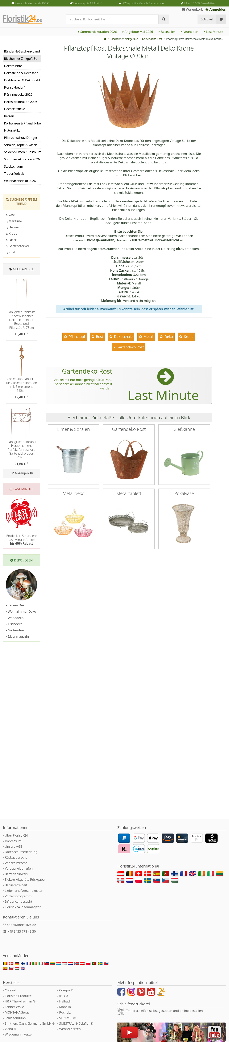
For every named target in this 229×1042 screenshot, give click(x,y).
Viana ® (10, 1029)
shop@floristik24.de (21, 924)
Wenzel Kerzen (70, 1029)
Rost (99, 336)
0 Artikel (207, 19)
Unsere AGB (13, 846)
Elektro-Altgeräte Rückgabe (24, 879)
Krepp (11, 233)
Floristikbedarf (14, 87)
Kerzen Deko (16, 605)
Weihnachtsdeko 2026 (20, 181)
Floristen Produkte (18, 996)
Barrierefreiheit (16, 885)
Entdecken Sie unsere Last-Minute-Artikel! (21, 539)
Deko (168, 336)
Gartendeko (15, 630)
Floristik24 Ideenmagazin (23, 907)
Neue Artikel (23, 269)
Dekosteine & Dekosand (21, 73)
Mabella (65, 1007)
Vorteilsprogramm (18, 896)
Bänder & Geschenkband (22, 51)
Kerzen (9, 116)
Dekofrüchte (13, 66)
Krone (188, 336)
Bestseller (167, 31)
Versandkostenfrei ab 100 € (31, 3)
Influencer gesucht (18, 901)
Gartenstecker (17, 246)
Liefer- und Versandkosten (24, 890)
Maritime (14, 221)
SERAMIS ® (67, 1018)
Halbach (65, 1001)
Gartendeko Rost (152, 39)
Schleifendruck (15, 1018)
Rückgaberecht (16, 857)
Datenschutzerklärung (21, 852)
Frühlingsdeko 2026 (18, 94)
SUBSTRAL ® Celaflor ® (76, 1023)
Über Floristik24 (16, 835)
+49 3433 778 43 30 (22, 931)
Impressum (13, 841)
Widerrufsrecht (16, 863)
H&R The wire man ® (20, 1001)
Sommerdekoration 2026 (97, 31)
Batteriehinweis (16, 874)
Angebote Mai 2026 (138, 31)
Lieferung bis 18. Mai (87, 3)
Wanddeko (14, 618)
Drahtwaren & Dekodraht (22, 80)
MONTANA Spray (17, 1012)
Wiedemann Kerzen (19, 1034)
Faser (11, 239)
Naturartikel (12, 130)
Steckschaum (13, 166)
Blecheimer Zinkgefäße (124, 39)
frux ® (64, 996)
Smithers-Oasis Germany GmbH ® (30, 1023)
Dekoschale (123, 336)
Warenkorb (192, 9)
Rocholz (65, 1012)
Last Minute (213, 31)
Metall (148, 336)
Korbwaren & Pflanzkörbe (22, 123)
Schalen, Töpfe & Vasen (20, 145)
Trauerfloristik (14, 173)
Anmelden (216, 9)
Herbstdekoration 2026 (20, 101)
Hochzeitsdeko (14, 109)
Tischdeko (14, 624)
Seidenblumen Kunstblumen (22, 152)
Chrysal (10, 990)
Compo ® (66, 990)
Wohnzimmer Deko (21, 611)
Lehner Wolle (14, 1007)
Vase (10, 214)
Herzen (12, 227)
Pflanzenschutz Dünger (20, 137)
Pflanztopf (76, 336)
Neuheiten (189, 31)
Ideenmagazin (17, 636)
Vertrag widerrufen (19, 868)
